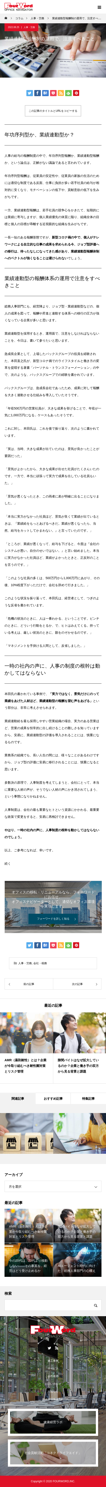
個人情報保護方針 (53, 1399)
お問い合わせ (53, 1383)
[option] (26, 1047)
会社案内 (53, 1376)
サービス (53, 1368)
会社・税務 (40, 963)
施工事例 (53, 1360)
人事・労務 (29, 27)
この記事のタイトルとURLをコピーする (53, 110)
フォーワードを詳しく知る (53, 918)
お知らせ (53, 1391)
